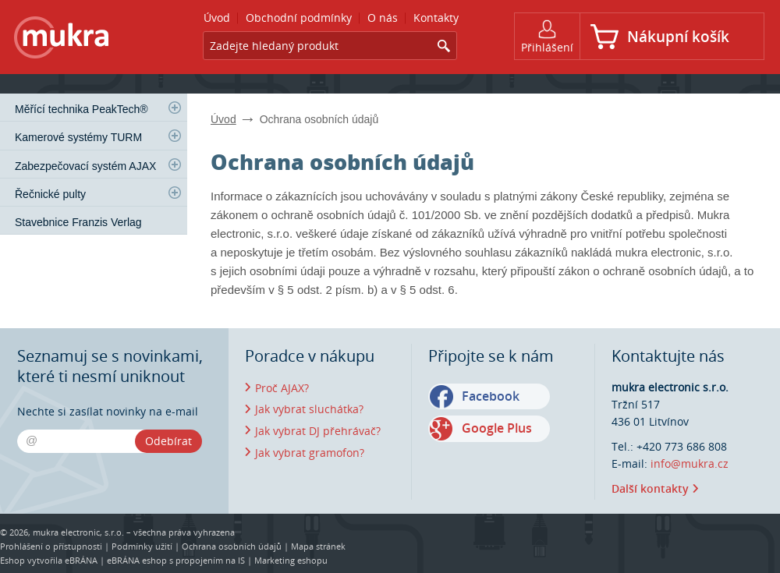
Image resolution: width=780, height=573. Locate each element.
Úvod (223, 119)
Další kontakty (650, 488)
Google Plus (497, 428)
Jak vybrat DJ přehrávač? (318, 430)
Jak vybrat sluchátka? (309, 408)
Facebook (490, 396)
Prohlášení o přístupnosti (51, 546)
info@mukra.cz (690, 463)
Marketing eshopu (291, 560)
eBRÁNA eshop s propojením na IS (176, 560)
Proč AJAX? (282, 387)
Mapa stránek (318, 546)
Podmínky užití (142, 546)
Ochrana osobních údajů (232, 546)
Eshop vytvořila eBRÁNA (49, 560)
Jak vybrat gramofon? (309, 452)
